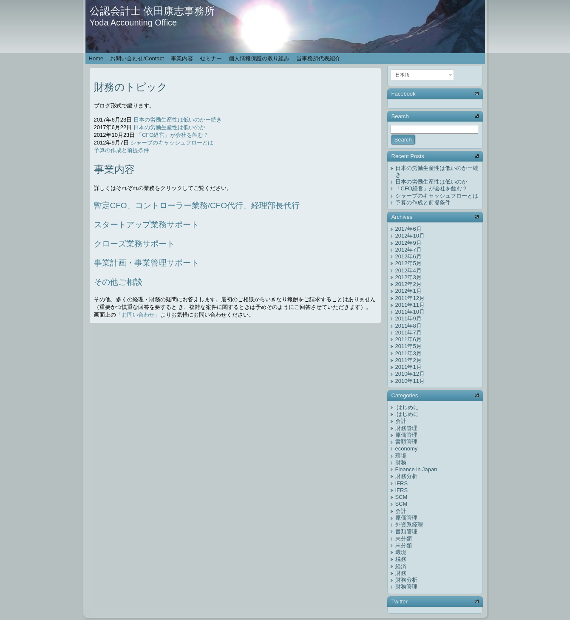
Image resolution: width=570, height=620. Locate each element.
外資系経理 (409, 524)
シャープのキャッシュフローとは (171, 142)
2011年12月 (410, 298)
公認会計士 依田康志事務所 (152, 11)
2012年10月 (410, 235)
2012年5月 (408, 263)
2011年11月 (410, 305)
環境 (400, 456)
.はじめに (407, 407)
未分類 (403, 538)
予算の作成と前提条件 (121, 150)
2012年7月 (408, 249)
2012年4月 (408, 270)
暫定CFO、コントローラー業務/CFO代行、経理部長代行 (197, 205)
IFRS (401, 483)
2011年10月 (410, 312)
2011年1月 (408, 367)
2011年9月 (408, 318)
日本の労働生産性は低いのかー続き (177, 119)
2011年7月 (408, 332)
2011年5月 (408, 346)
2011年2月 (408, 360)
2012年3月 (408, 277)
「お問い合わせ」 (138, 314)
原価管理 (406, 435)
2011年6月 (408, 339)
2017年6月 (408, 229)
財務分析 (406, 476)
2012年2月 (408, 284)
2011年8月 (408, 326)
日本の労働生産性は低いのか (169, 127)
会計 (400, 421)
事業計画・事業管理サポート (146, 262)
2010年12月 (410, 374)
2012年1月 (408, 291)
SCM (401, 497)
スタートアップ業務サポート (146, 224)
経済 (400, 566)
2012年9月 (408, 243)
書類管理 (406, 442)
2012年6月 (408, 256)
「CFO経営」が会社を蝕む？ (172, 135)
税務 (400, 559)
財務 (400, 462)
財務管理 (406, 428)
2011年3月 (408, 353)
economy (406, 448)
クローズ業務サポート (134, 243)
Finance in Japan (416, 469)
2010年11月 (410, 381)
